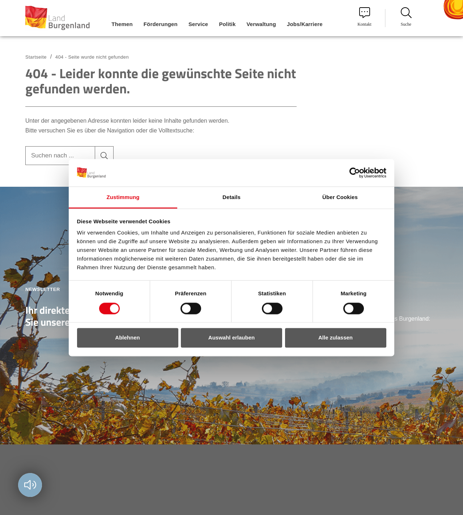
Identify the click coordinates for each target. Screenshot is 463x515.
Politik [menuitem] (227, 24)
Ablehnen (127, 338)
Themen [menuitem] (121, 24)
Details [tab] (231, 197)
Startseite (36, 57)
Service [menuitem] (198, 24)
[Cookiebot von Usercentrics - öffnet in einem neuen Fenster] (354, 172)
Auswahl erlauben (231, 338)
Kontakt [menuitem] (364, 17)
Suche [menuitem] (406, 17)
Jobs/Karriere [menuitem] (305, 24)
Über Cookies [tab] (340, 197)
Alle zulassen (335, 338)
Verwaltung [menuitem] (261, 24)
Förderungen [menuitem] (161, 24)
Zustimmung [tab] (123, 197)
